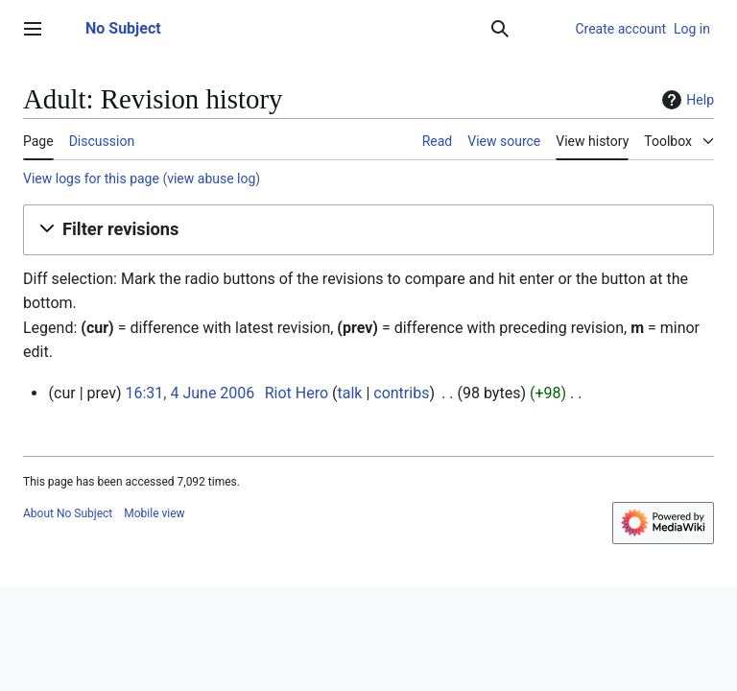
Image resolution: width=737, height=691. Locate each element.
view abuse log (211, 178)
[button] (368, 229)
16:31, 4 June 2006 (189, 393)
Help (685, 99)
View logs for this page (91, 178)
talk (350, 393)
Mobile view (154, 513)
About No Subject (67, 513)
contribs (401, 393)
